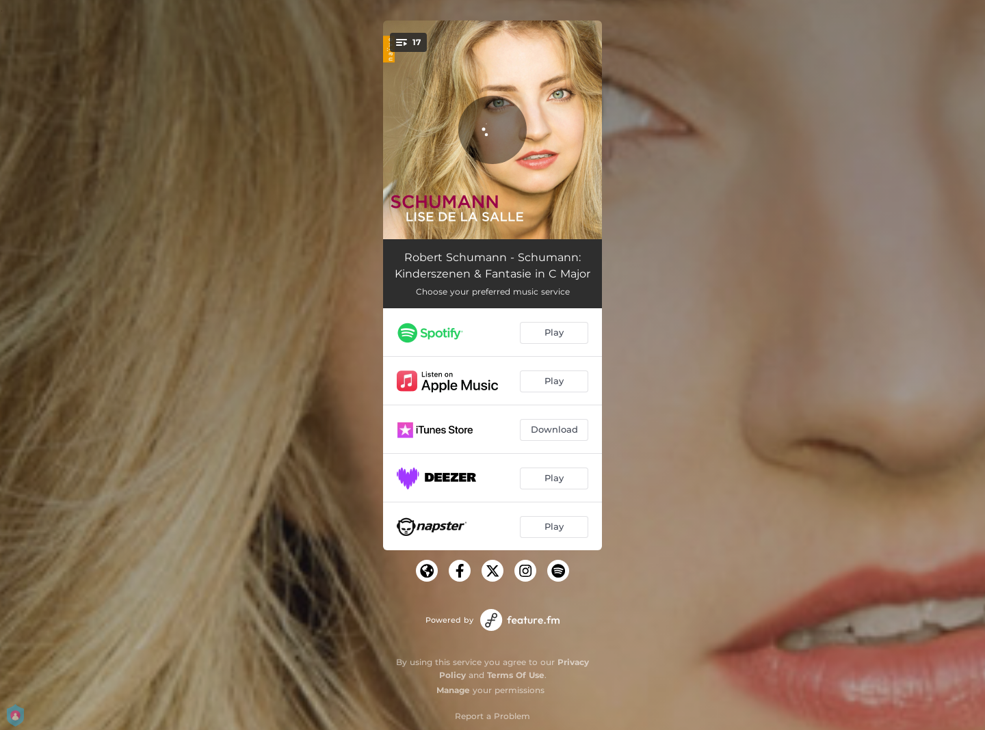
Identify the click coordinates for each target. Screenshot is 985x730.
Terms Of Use (515, 675)
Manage (453, 690)
